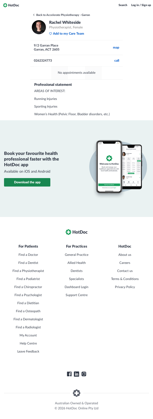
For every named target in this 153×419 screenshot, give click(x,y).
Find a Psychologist (28, 295)
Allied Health (76, 262)
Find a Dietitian (28, 303)
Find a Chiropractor (28, 287)
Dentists (77, 271)
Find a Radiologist (28, 327)
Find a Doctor (28, 254)
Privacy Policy (125, 287)
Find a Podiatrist (28, 279)
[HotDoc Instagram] (83, 374)
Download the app (27, 182)
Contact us (125, 271)
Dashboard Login (76, 287)
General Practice (76, 254)
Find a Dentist (28, 262)
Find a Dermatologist (28, 319)
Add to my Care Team (66, 33)
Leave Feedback (28, 351)
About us (124, 254)
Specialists (76, 279)
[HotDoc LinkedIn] (76, 374)
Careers (124, 262)
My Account (28, 335)
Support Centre (77, 295)
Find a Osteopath (28, 311)
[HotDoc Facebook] (69, 374)
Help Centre (28, 343)
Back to (61, 15)
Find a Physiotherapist (28, 271)
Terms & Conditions (125, 279)
